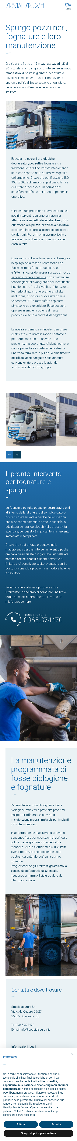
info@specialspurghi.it (35, 1029)
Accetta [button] (56, 1124)
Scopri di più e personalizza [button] (38, 1133)
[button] (72, 1054)
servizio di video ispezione (28, 277)
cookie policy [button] (57, 1088)
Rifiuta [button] (21, 1124)
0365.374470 (25, 1025)
